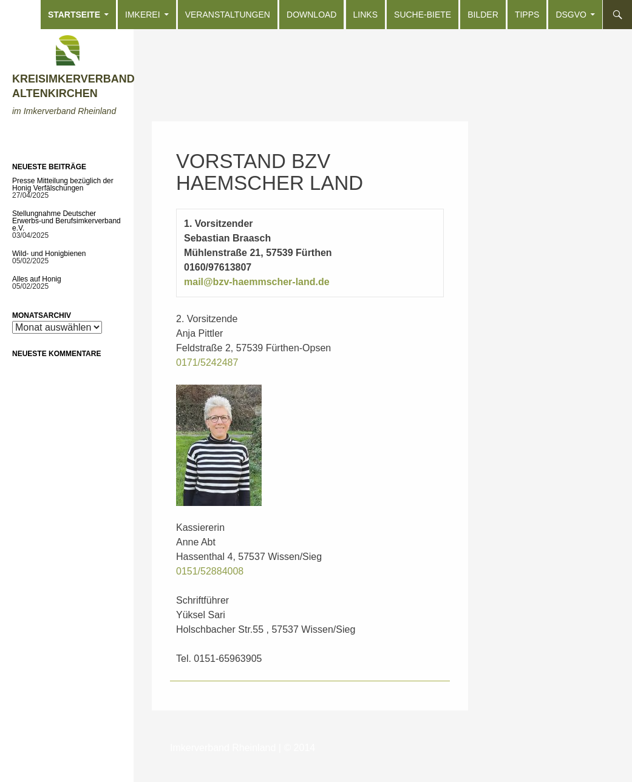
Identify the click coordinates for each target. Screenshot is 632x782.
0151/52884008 (209, 571)
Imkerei (142, 14)
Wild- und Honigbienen (49, 253)
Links (365, 14)
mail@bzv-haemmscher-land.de (257, 282)
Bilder (482, 14)
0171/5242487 (207, 362)
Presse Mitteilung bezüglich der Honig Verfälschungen (63, 184)
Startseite (74, 14)
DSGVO (571, 14)
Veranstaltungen (227, 14)
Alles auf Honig (36, 279)
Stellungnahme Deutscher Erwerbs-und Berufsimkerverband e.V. (66, 220)
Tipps (527, 14)
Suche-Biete (422, 14)
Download (311, 14)
